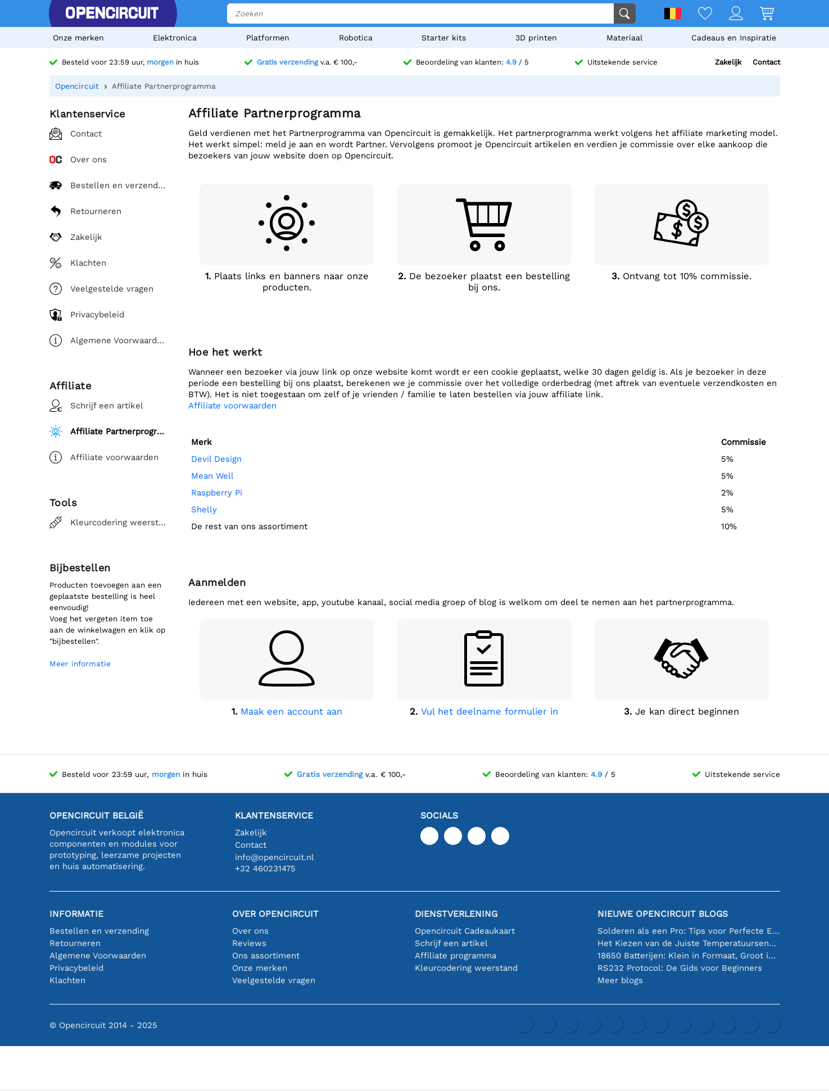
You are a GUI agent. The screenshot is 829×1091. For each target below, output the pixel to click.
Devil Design (216, 459)
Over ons (250, 931)
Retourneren (75, 943)
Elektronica (175, 37)
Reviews (249, 943)
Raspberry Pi (216, 493)
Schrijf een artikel (451, 943)
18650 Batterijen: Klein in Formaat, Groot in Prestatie (688, 956)
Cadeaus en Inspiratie (733, 37)
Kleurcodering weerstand (466, 968)
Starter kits (444, 37)
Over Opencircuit (275, 913)
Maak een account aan (291, 711)
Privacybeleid (76, 968)
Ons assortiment (266, 956)
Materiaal (624, 37)
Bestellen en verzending (99, 931)
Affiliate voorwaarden (232, 406)
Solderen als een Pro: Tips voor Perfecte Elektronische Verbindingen (688, 931)
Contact (766, 62)
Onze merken (78, 37)
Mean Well (212, 476)
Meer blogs (620, 980)
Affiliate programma (455, 956)
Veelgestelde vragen (273, 980)
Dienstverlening (456, 913)
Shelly (204, 509)
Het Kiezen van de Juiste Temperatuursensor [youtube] (688, 943)
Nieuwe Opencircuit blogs (662, 913)
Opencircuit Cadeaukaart (465, 931)
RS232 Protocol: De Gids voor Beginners (679, 968)
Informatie (76, 913)
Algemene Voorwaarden (97, 956)
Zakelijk (728, 62)
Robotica (356, 37)
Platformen (267, 37)
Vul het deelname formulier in (489, 711)
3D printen (536, 37)
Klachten (67, 980)
